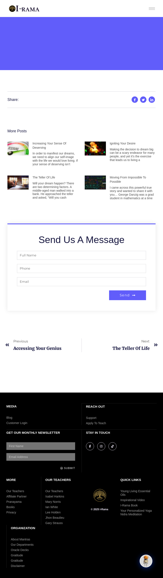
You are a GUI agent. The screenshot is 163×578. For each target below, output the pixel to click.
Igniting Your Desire (122, 143)
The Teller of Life (43, 177)
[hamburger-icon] (152, 8)
